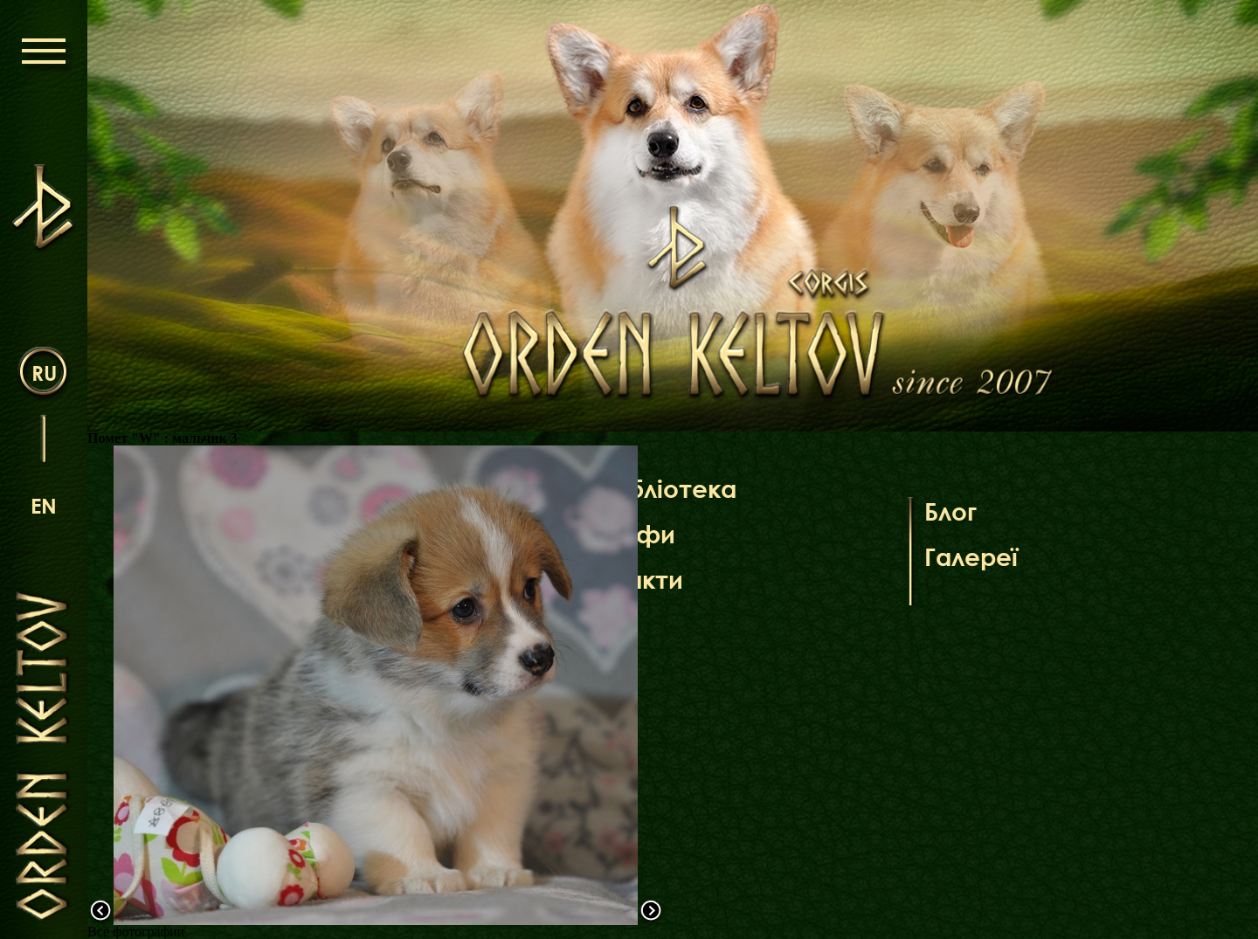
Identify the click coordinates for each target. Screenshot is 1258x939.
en (44, 505)
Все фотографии (135, 931)
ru (44, 372)
